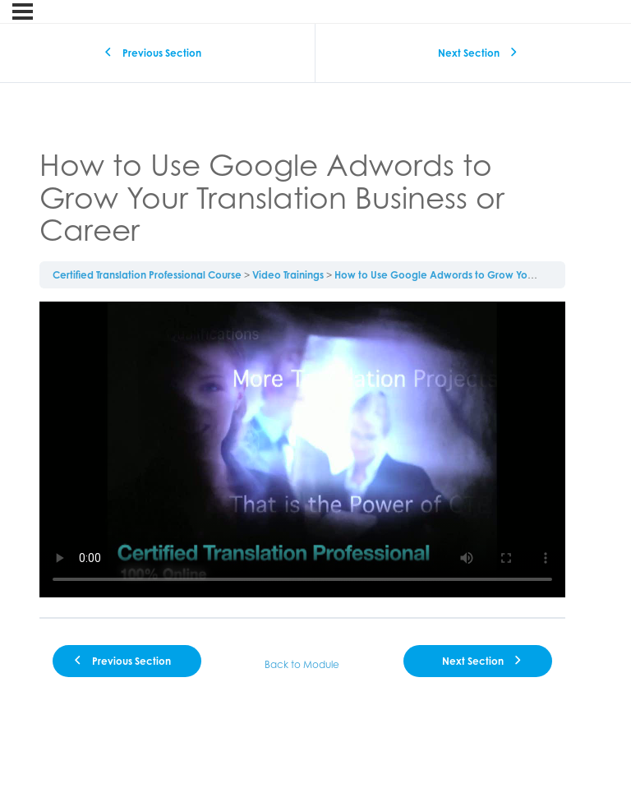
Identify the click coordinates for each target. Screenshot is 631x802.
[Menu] (22, 11)
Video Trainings (288, 275)
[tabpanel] (302, 453)
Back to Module (302, 664)
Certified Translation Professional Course (147, 275)
